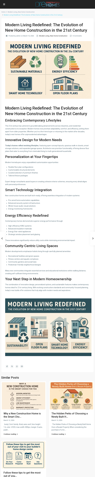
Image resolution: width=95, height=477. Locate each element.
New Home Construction (26, 12)
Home (3, 12)
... (8, 430)
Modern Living (12, 12)
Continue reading (11, 434)
